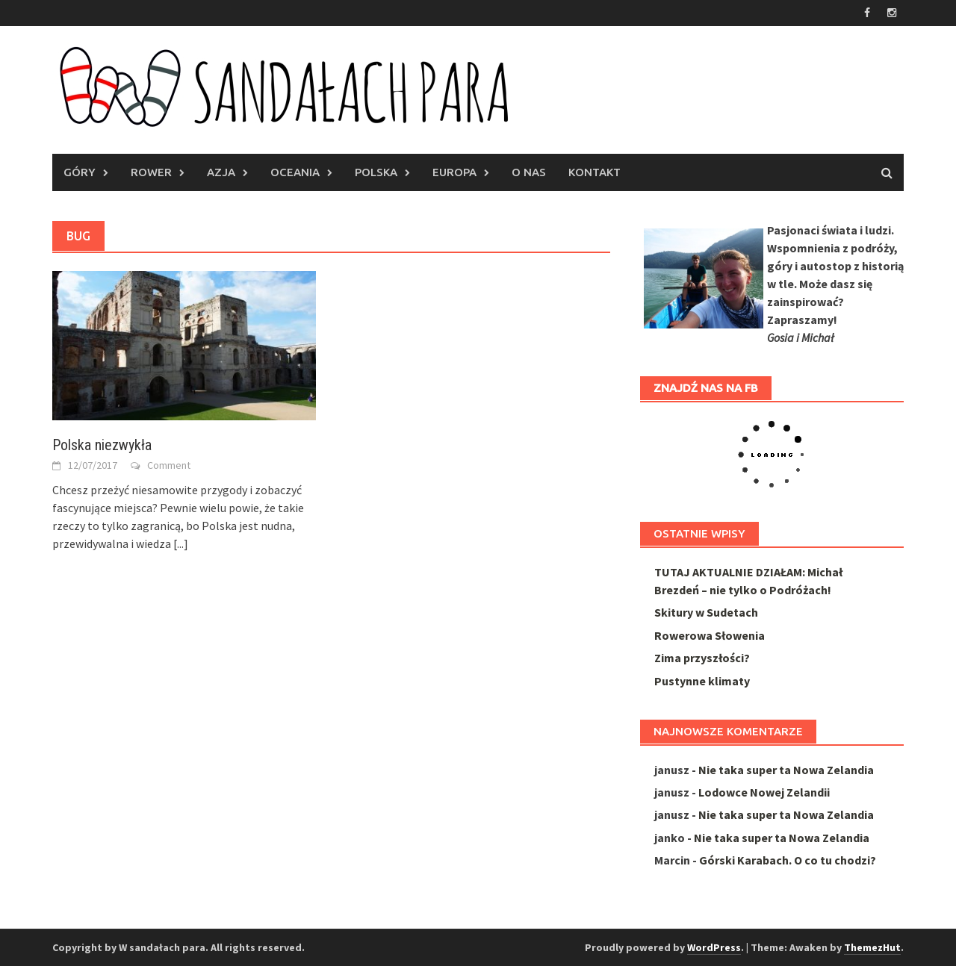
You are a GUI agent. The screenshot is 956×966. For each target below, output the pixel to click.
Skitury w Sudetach (706, 612)
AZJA (221, 172)
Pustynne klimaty (702, 680)
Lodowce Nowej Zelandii (764, 792)
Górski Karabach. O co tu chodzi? (787, 860)
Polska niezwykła (102, 445)
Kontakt (594, 172)
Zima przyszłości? (702, 657)
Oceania (295, 172)
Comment (168, 465)
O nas (529, 172)
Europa (454, 172)
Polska (376, 172)
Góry (79, 172)
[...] (180, 543)
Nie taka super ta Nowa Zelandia (786, 769)
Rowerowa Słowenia (709, 635)
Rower (151, 172)
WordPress (714, 947)
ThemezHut (872, 947)
